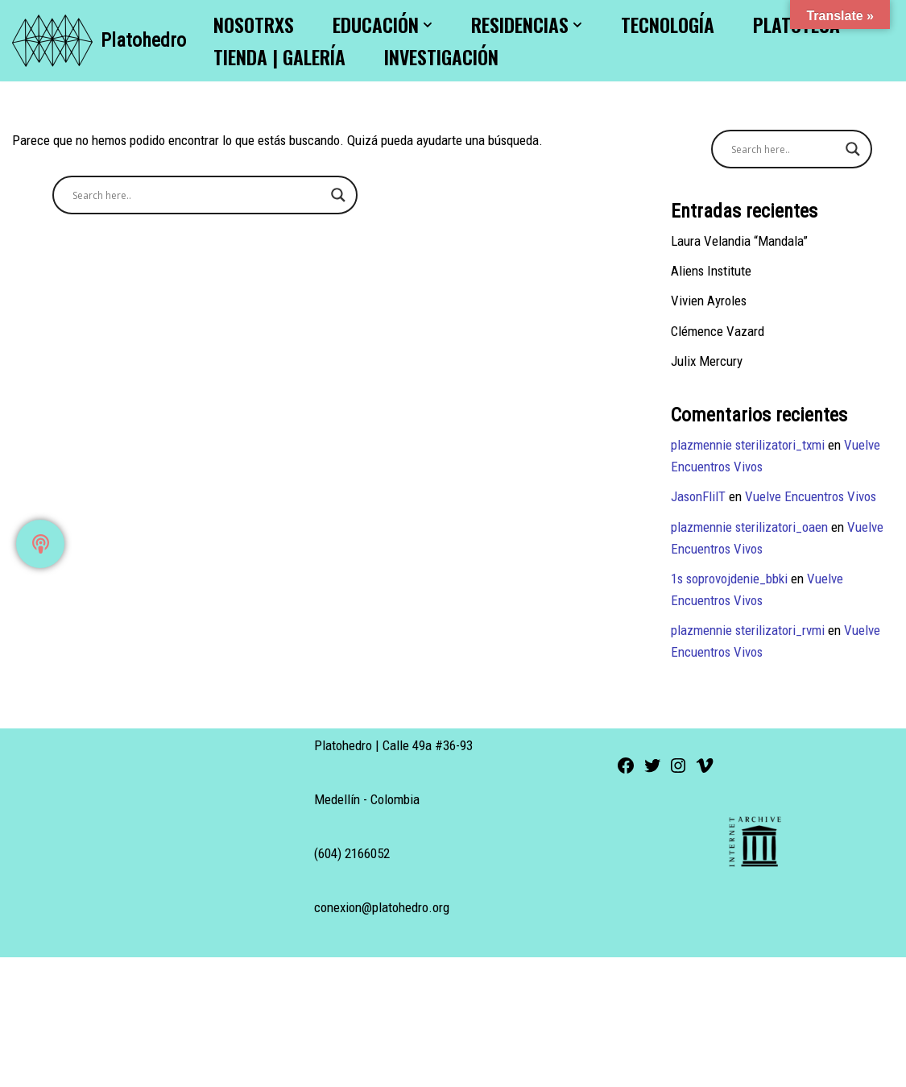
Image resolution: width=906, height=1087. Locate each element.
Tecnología (667, 24)
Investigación (441, 57)
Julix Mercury (707, 361)
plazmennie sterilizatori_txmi (748, 445)
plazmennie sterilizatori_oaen (750, 527)
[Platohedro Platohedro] (99, 41)
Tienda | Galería (279, 57)
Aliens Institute (712, 271)
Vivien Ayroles (709, 301)
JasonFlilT (698, 497)
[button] (427, 25)
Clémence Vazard (717, 331)
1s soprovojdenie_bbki (730, 578)
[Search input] (197, 195)
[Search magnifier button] (338, 195)
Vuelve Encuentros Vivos (812, 497)
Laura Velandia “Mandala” (739, 241)
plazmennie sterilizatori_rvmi (748, 631)
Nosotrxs (253, 24)
